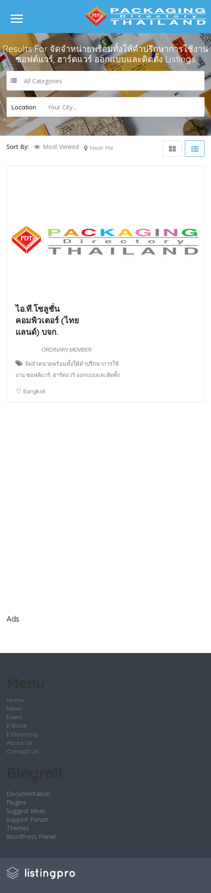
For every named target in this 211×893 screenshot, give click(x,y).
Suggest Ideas (25, 811)
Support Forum (27, 819)
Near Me (101, 148)
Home (15, 700)
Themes (17, 828)
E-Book (16, 725)
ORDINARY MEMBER (67, 349)
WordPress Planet (31, 836)
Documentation (28, 794)
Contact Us (22, 751)
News (14, 708)
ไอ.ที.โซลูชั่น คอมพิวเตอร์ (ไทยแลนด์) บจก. (47, 320)
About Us (19, 743)
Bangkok (34, 391)
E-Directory (22, 734)
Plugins (16, 802)
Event (14, 717)
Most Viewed (61, 147)
